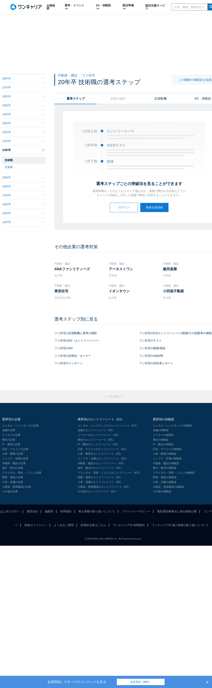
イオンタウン (119, 291)
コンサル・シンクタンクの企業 (20, 425)
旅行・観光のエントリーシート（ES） (100, 467)
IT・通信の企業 (11, 444)
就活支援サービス (155, 7)
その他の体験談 (162, 491)
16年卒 (23, 204)
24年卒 (23, 114)
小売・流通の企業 (12, 482)
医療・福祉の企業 (12, 477)
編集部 (49, 511)
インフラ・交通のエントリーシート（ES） (103, 458)
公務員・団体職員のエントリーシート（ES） (104, 486)
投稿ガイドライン (35, 525)
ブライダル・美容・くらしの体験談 (174, 472)
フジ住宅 (88, 75)
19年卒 (23, 177)
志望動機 (160, 98)
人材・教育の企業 (12, 453)
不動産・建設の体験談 (166, 463)
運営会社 (32, 511)
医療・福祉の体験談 (164, 477)
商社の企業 (8, 439)
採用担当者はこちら (93, 525)
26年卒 (23, 96)
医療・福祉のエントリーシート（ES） (100, 477)
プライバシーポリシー (136, 511)
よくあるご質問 (64, 525)
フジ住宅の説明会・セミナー (72, 355)
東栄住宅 (61, 291)
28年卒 (23, 78)
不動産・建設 (68, 75)
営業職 (9, 167)
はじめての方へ (10, 511)
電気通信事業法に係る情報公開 (177, 511)
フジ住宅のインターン (68, 363)
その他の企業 (10, 491)
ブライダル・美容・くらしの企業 (21, 472)
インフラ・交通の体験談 (167, 458)
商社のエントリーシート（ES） (96, 439)
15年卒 (23, 213)
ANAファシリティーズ (72, 269)
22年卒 (23, 132)
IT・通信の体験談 (163, 444)
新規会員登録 (154, 207)
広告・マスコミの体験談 (167, 449)
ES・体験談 (103, 7)
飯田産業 (170, 269)
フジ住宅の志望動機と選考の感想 (75, 333)
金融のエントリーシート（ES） (96, 430)
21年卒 (23, 141)
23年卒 (23, 123)
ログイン (124, 207)
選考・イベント (74, 7)
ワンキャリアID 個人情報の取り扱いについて (180, 525)
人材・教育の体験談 (164, 453)
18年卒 (23, 186)
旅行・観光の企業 (12, 467)
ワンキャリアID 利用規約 (129, 525)
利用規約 (66, 511)
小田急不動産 (173, 291)
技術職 (9, 160)
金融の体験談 (161, 430)
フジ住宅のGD (63, 348)
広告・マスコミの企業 (15, 449)
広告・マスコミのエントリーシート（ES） (103, 449)
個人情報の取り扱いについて (96, 511)
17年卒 (23, 195)
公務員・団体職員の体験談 (168, 486)
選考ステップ (76, 98)
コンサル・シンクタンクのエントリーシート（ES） (108, 425)
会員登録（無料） (140, 681)
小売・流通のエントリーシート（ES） (100, 482)
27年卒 (23, 87)
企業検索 (51, 7)
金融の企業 (8, 430)
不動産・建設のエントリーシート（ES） (101, 463)
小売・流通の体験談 (164, 482)
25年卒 (23, 105)
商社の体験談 (161, 439)
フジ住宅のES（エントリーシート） (77, 340)
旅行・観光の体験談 (164, 467)
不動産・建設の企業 (14, 463)
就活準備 (128, 7)
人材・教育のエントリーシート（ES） (100, 453)
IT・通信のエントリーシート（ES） (99, 444)
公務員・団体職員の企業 (16, 486)
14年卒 (23, 222)
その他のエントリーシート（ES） (98, 491)
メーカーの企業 (11, 435)
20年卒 (23, 150)
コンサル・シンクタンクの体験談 (172, 425)
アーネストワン (121, 269)
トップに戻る (113, 396)
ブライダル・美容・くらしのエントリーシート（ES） (109, 472)
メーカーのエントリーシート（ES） (99, 435)
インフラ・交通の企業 (15, 458)
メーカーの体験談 (163, 435)
